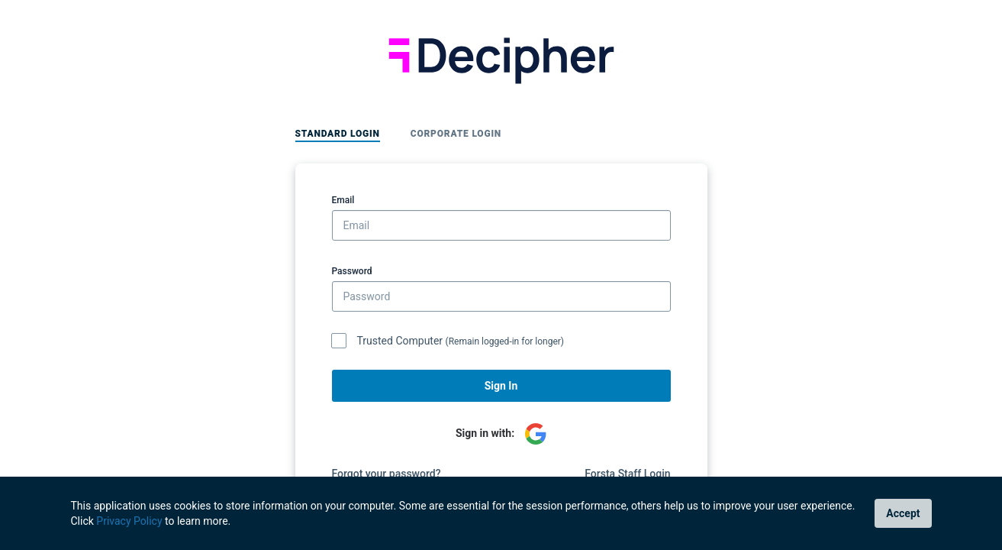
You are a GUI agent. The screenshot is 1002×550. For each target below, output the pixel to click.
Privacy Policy (129, 521)
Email (343, 200)
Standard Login (337, 133)
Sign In (501, 386)
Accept (903, 513)
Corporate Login (456, 133)
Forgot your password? (386, 473)
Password (352, 271)
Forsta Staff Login (627, 473)
